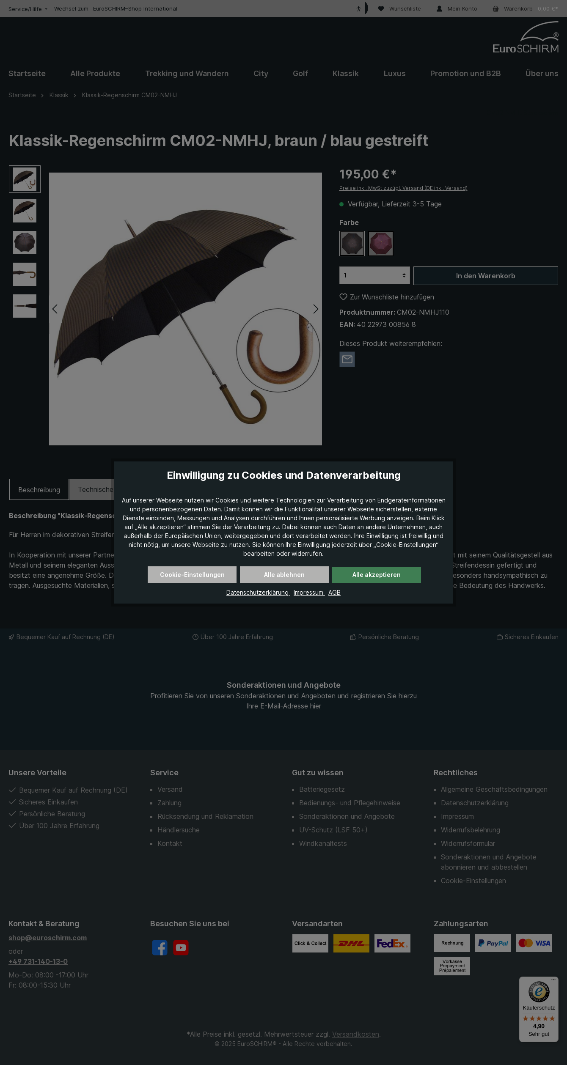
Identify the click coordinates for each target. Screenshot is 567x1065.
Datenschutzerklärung (258, 592)
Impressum (309, 592)
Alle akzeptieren (376, 574)
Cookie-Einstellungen (192, 574)
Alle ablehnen (284, 574)
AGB (334, 592)
